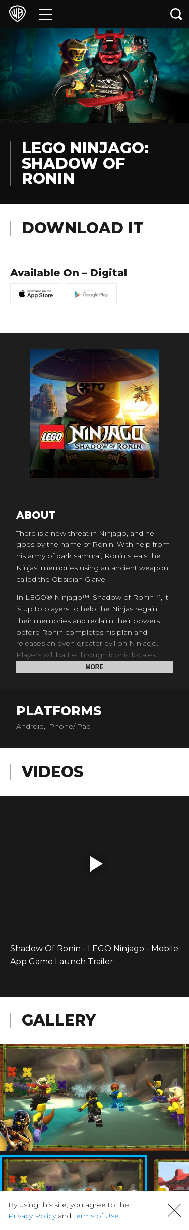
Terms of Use (96, 1215)
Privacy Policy (32, 1215)
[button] (96, 864)
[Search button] (176, 14)
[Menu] (45, 14)
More (95, 667)
